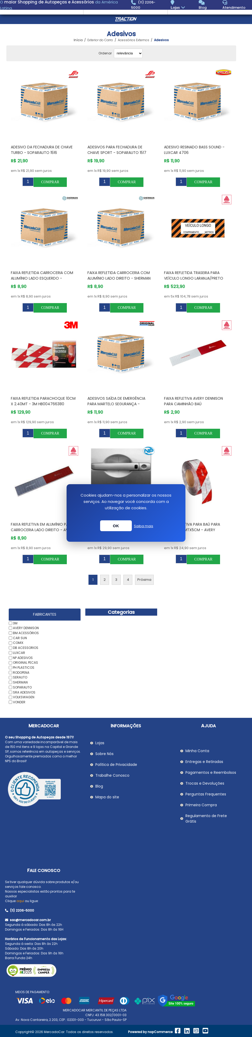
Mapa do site (107, 797)
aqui (20, 901)
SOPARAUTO (22, 687)
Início (78, 40)
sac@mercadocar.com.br (28, 920)
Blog (99, 786)
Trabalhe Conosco (112, 775)
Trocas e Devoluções (204, 783)
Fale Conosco (43, 871)
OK (116, 526)
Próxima (144, 579)
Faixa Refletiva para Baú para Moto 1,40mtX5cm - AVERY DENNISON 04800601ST (192, 530)
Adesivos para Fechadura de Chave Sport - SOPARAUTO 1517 (116, 149)
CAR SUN (20, 637)
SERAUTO (20, 677)
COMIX (18, 642)
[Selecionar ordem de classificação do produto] (128, 53)
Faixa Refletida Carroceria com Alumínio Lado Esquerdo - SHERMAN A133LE (42, 278)
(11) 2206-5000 (19, 910)
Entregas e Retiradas (204, 761)
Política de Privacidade (116, 764)
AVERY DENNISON (26, 628)
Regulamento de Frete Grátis (206, 818)
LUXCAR (19, 653)
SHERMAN (20, 682)
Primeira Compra (201, 805)
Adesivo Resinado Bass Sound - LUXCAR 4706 (194, 149)
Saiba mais (143, 526)
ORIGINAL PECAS (25, 662)
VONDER (19, 702)
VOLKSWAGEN (23, 697)
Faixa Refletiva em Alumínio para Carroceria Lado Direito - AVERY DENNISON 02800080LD (42, 530)
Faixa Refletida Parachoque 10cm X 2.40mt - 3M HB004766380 (43, 401)
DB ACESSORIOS (25, 647)
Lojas (178, 7)
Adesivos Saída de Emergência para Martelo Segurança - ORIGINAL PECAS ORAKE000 (116, 404)
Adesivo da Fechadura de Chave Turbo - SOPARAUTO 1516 (42, 149)
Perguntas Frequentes (205, 794)
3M (15, 623)
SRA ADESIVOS (24, 692)
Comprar (50, 182)
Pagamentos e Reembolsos (210, 772)
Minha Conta (197, 750)
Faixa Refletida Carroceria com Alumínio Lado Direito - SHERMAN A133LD (119, 278)
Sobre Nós (104, 753)
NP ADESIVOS (23, 657)
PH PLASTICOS (23, 667)
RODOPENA (21, 672)
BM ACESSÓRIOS (26, 633)
